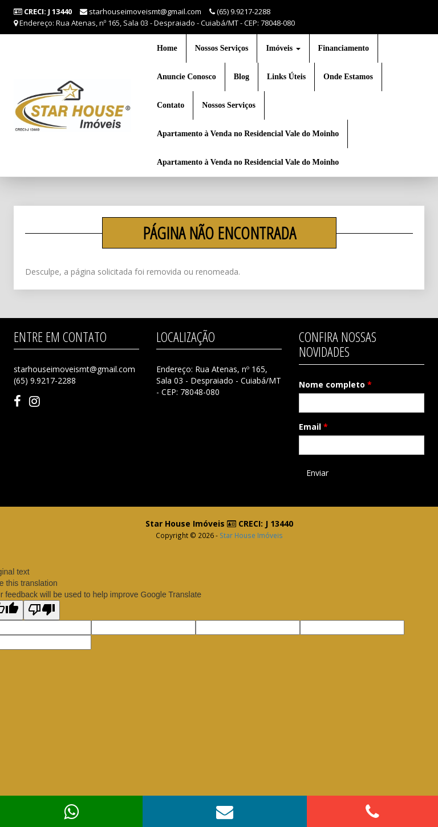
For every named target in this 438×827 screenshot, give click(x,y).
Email (313, 426)
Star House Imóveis (251, 535)
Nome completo (335, 384)
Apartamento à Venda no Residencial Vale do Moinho (248, 133)
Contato (170, 105)
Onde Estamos (348, 76)
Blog (241, 76)
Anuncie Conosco (186, 76)
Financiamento (343, 48)
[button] (225, 811)
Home (167, 48)
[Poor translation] (41, 610)
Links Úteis (286, 76)
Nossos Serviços (222, 48)
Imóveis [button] (283, 48)
